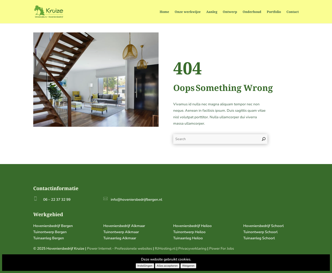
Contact (292, 12)
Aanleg (211, 12)
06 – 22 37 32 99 (57, 199)
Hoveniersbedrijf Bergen (53, 225)
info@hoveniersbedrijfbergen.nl (136, 199)
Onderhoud (252, 12)
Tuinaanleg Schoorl (259, 238)
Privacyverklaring (192, 248)
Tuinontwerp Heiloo (189, 232)
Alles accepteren (167, 266)
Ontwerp (230, 12)
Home (164, 12)
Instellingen (144, 266)
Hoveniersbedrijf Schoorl (263, 225)
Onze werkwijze (188, 12)
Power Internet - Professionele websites (119, 248)
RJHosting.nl (165, 248)
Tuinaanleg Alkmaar (119, 238)
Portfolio (274, 12)
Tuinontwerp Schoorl (260, 232)
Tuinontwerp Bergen (50, 232)
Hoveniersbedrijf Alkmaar (124, 225)
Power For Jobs (221, 248)
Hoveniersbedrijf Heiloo (192, 225)
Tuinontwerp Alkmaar (121, 232)
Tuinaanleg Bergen (48, 238)
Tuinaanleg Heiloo (188, 238)
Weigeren (188, 266)
